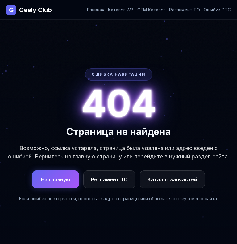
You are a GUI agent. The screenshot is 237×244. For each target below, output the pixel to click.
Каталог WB (121, 9)
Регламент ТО (184, 9)
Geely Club (29, 10)
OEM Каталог (151, 9)
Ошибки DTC (217, 9)
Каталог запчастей (172, 179)
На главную (55, 179)
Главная (95, 9)
